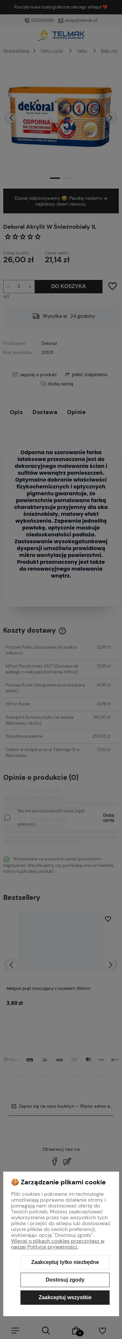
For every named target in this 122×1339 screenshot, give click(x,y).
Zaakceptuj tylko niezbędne (65, 1262)
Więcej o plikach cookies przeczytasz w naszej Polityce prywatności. (57, 1244)
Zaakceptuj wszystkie (65, 1297)
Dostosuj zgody (65, 1280)
